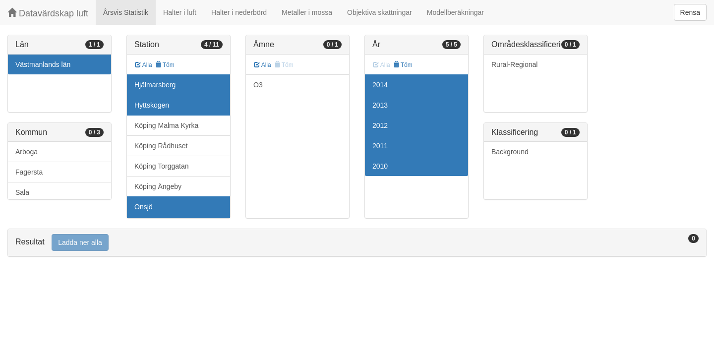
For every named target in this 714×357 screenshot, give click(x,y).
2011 (380, 146)
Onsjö (143, 207)
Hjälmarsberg (155, 85)
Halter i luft (179, 12)
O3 (258, 85)
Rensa (690, 12)
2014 (380, 85)
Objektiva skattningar (379, 12)
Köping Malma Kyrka (166, 125)
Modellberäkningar (455, 12)
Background (510, 152)
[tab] (357, 242)
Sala (22, 192)
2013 (380, 105)
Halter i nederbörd (239, 12)
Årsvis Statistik (125, 12)
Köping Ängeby (157, 186)
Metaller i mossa (307, 12)
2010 (380, 166)
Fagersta (29, 172)
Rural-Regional (514, 64)
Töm (165, 64)
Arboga (26, 152)
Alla (143, 64)
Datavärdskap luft (47, 13)
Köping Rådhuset (160, 146)
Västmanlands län (42, 64)
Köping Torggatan (161, 166)
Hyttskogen (151, 105)
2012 (380, 125)
